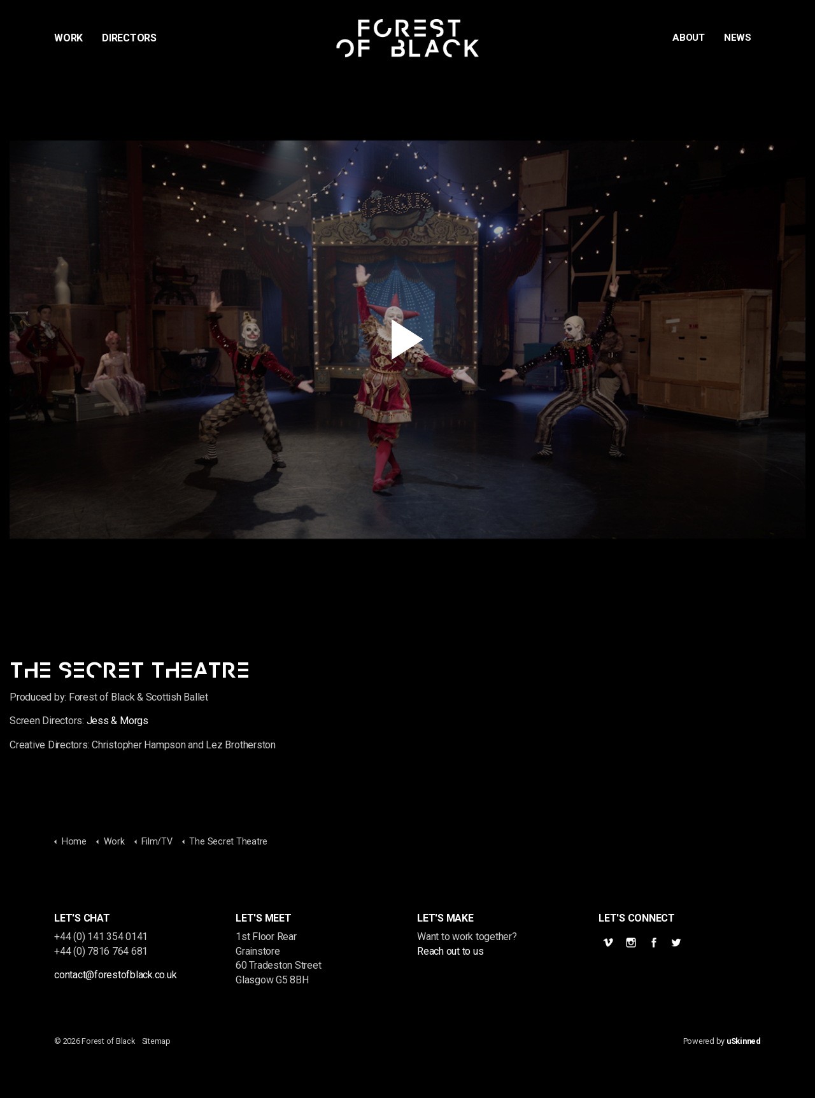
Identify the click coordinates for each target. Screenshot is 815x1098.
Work (68, 38)
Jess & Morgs (117, 721)
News (737, 37)
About (688, 37)
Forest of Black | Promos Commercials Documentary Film (408, 38)
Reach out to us (450, 951)
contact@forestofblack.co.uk (115, 975)
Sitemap (156, 1041)
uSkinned (743, 1041)
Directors (129, 38)
